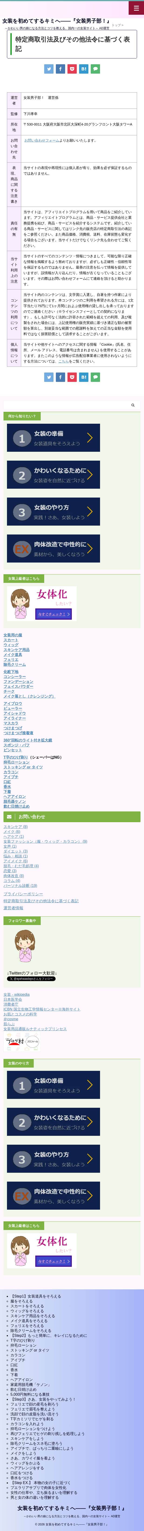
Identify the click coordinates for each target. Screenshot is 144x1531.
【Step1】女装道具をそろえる (35, 1296)
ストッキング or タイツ (23, 767)
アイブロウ (12, 704)
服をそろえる (21, 1301)
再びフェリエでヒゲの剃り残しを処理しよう (47, 1434)
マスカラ (10, 723)
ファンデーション (18, 682)
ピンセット (12, 750)
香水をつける (21, 1478)
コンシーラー (14, 677)
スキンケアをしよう (27, 1439)
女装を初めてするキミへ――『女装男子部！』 (57, 21)
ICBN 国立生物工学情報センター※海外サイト (41, 1009)
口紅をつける (21, 1473)
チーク (9, 691)
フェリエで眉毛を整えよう (32, 1409)
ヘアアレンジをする (27, 1468)
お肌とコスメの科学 (20, 1014)
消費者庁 (10, 1004)
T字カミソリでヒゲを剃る (32, 1419)
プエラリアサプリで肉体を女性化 (38, 1488)
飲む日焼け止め (16, 806)
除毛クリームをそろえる (30, 1331)
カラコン (10, 772)
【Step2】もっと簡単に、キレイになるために (48, 1335)
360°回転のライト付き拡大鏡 (27, 740)
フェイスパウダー (18, 686)
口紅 (7, 782)
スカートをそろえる (27, 1306)
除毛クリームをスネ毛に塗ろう (36, 1443)
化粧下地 (10, 672)
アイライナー (14, 718)
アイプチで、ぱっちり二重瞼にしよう (42, 1448)
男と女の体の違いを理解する (34, 1497)
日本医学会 (12, 999)
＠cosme (10, 1019)
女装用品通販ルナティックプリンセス (35, 1029)
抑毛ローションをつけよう (32, 1429)
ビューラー (12, 708)
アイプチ (10, 777)
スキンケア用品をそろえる (32, 1316)
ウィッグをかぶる (25, 1463)
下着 (7, 792)
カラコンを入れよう (27, 1424)
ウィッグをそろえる (27, 1311)
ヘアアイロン (21, 1380)
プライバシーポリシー (23, 894)
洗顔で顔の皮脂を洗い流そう (34, 1414)
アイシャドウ (14, 713)
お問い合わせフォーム (41, 140)
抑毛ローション (16, 762)
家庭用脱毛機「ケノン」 (30, 1385)
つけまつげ (12, 728)
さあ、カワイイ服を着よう (32, 1458)
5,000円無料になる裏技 (30, 1394)
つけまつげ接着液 (18, 733)
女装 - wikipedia (16, 995)
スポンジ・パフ (16, 745)
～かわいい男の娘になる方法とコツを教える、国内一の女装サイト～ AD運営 (71, 1516)
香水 (14, 1370)
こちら (63, 361)
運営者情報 (13, 908)
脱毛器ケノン (14, 801)
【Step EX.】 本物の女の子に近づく (40, 1483)
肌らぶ (9, 1024)
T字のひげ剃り (15, 757)
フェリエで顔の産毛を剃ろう (34, 1404)
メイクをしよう (23, 1453)
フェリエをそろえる (27, 1326)
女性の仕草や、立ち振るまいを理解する (43, 1493)
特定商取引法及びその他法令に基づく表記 (41, 901)
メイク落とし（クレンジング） (29, 696)
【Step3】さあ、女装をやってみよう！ (43, 1399)
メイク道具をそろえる (29, 1321)
